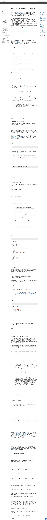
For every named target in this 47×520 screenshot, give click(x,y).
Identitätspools (25, 31)
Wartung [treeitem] (3, 41)
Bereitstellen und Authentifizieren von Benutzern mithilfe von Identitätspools (23, 5)
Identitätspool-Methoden (19, 13)
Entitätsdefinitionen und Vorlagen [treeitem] (5, 43)
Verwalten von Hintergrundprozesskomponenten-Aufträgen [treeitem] (5, 35)
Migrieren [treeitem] (2, 13)
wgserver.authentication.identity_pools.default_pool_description (21, 85)
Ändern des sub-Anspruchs (18, 212)
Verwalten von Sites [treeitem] (3, 14)
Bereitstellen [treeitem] (2, 12)
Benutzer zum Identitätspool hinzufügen (31, 347)
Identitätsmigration (18, 42)
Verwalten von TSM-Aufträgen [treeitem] (5, 37)
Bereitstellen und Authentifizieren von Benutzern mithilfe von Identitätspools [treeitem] (5, 21)
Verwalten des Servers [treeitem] (3, 15)
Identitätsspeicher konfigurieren (19, 152)
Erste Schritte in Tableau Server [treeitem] (4, 9)
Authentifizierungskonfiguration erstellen (20, 198)
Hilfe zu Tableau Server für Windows (9, 5)
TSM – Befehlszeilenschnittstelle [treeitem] (5, 42)
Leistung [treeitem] (3, 39)
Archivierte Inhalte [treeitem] (4, 50)
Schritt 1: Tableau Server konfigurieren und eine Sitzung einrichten (43, 12)
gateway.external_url (25, 68)
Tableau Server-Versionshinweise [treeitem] (4, 10)
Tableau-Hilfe (3, 5)
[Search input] (42, 1)
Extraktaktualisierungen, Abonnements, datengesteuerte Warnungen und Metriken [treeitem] (5, 33)
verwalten (28, 29)
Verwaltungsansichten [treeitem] (4, 38)
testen (25, 29)
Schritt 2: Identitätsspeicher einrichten (42, 14)
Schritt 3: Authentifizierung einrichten (18, 136)
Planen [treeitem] (2, 11)
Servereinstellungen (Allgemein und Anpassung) (20, 434)
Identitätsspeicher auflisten (22, 293)
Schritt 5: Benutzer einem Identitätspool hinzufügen (42, 21)
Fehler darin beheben (33, 29)
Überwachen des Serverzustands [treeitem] (5, 40)
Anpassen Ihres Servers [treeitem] (4, 29)
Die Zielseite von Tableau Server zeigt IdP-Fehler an (42, 30)
